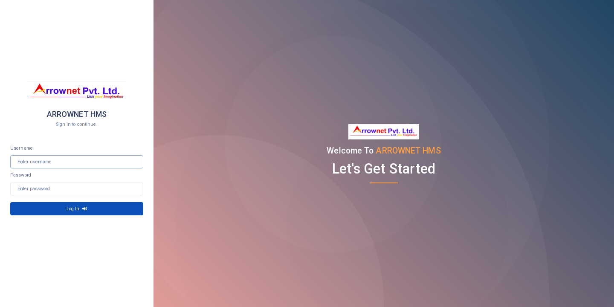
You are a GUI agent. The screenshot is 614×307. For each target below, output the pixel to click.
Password (20, 175)
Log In (77, 208)
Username (21, 148)
